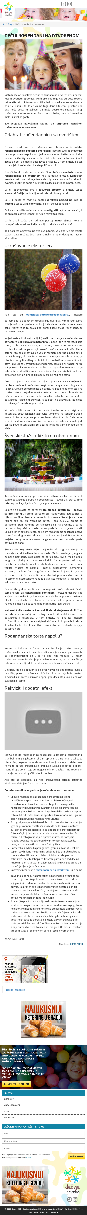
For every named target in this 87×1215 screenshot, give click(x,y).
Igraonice (9, 1099)
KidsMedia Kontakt (66, 1209)
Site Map (79, 1209)
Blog (10, 24)
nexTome (54, 1212)
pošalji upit (76, 1156)
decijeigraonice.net (31, 1209)
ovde (28, 1157)
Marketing (9, 1117)
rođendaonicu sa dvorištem (52, 869)
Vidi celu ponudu (16, 1084)
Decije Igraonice (15, 989)
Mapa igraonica (12, 1105)
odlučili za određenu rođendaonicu (47, 314)
